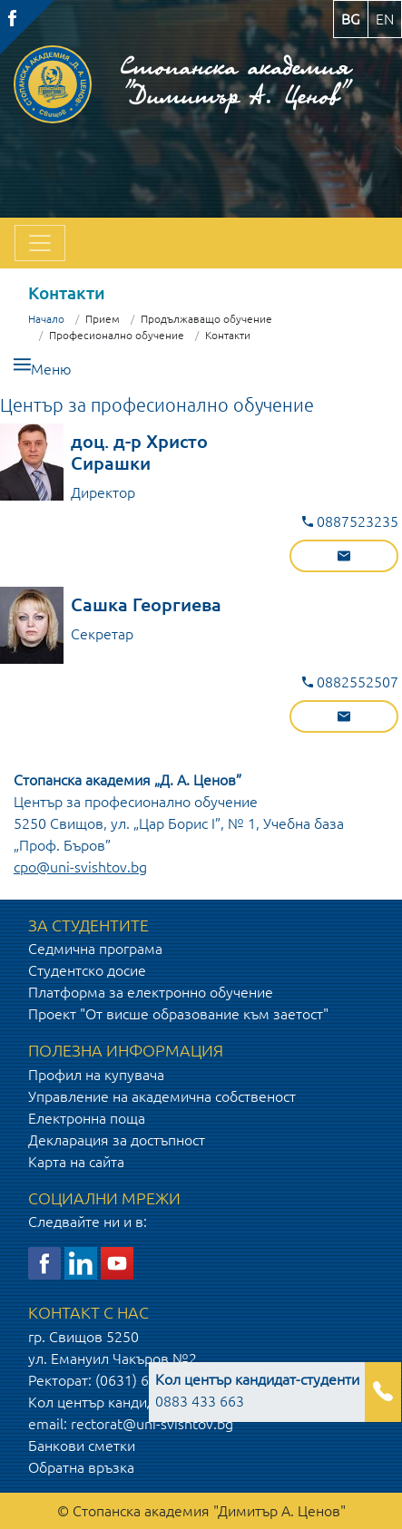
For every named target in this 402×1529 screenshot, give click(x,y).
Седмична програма (95, 948)
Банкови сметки (81, 1445)
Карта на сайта (76, 1162)
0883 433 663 (257, 1390)
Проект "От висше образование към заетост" (178, 1014)
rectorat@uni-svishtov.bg (152, 1424)
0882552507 (350, 682)
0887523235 (350, 521)
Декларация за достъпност (116, 1140)
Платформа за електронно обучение (150, 992)
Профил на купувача (96, 1074)
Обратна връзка (81, 1467)
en (385, 19)
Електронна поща (86, 1118)
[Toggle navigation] (40, 243)
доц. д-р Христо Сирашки (139, 452)
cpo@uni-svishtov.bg (80, 867)
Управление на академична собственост (162, 1096)
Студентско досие (87, 970)
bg (350, 19)
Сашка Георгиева (146, 604)
